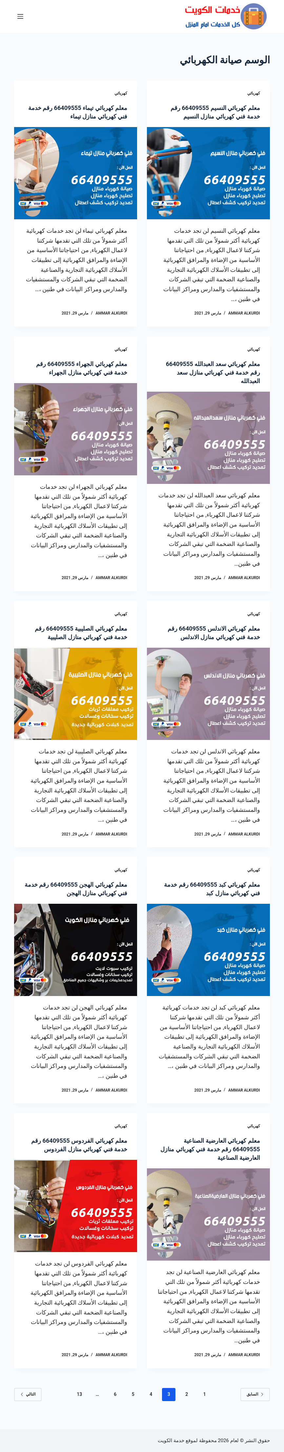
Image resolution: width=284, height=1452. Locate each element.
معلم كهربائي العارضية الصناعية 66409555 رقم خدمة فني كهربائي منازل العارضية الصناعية (213, 1157)
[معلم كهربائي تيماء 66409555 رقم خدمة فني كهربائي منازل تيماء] (75, 173)
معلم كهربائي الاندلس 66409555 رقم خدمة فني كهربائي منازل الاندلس (214, 636)
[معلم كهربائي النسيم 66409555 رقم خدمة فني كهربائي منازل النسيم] (208, 173)
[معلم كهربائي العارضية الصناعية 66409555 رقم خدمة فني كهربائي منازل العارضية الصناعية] (208, 1223)
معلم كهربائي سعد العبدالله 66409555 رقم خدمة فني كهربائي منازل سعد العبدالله (213, 372)
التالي (27, 1402)
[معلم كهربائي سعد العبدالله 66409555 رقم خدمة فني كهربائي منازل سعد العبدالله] (208, 438)
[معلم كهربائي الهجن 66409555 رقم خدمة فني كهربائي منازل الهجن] (75, 958)
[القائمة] (20, 16)
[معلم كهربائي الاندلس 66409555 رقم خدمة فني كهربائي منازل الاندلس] (208, 702)
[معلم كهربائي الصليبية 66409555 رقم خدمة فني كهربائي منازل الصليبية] (75, 694)
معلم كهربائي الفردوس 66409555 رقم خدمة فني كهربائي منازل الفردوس (79, 1157)
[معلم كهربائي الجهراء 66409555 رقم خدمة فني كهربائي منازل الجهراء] (75, 429)
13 (79, 1402)
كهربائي (253, 93)
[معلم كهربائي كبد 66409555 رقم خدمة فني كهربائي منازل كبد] (208, 958)
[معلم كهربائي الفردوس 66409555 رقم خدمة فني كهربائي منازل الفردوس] (75, 1223)
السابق (255, 1402)
